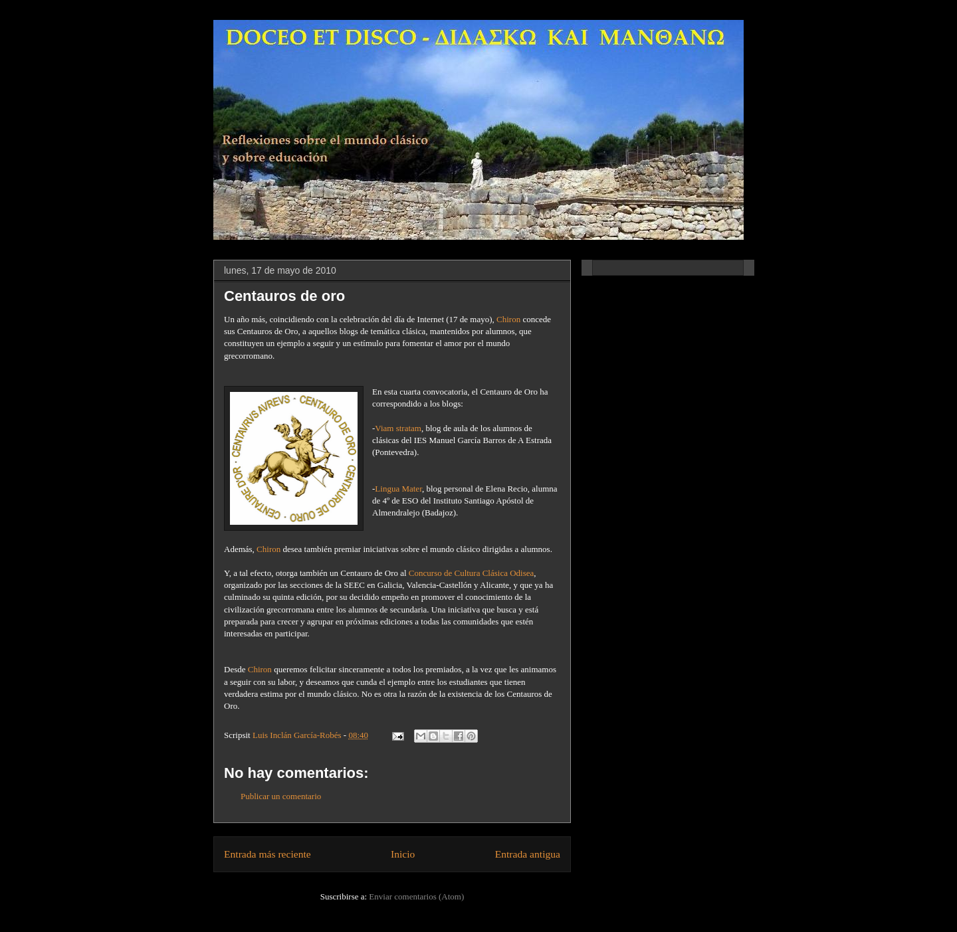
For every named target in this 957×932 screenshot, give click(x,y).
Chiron (508, 319)
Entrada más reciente (267, 854)
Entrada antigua (527, 854)
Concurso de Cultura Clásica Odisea (471, 573)
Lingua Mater (398, 489)
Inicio (403, 854)
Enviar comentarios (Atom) (416, 896)
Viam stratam (398, 428)
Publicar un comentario (281, 796)
